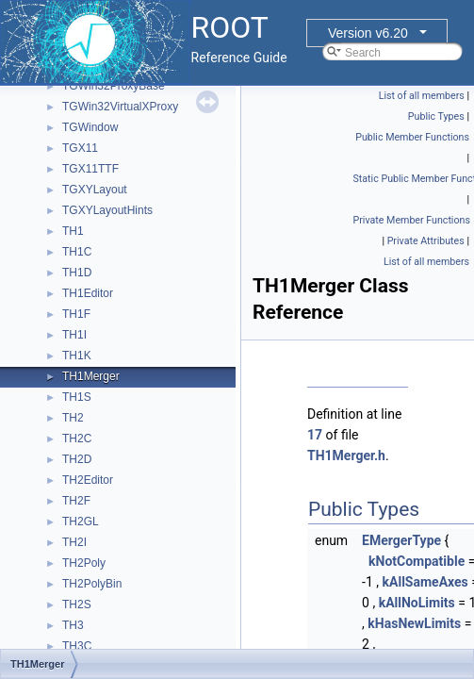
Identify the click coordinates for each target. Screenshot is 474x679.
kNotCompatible (416, 561)
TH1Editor (87, 293)
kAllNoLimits (417, 602)
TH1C (76, 251)
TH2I (74, 542)
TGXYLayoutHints (107, 210)
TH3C (76, 646)
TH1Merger (91, 376)
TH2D (76, 459)
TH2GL (80, 521)
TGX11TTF (90, 168)
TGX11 (80, 148)
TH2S (76, 604)
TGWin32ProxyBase (113, 85)
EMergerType (401, 540)
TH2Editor (87, 480)
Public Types (436, 116)
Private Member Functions (411, 220)
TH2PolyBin (92, 583)
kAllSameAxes (425, 581)
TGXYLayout (94, 189)
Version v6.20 (368, 33)
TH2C (76, 438)
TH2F (76, 500)
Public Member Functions (412, 137)
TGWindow (90, 127)
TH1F (76, 314)
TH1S (76, 397)
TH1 (73, 231)
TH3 (73, 625)
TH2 (73, 417)
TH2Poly (84, 563)
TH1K (76, 355)
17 (314, 434)
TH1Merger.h (346, 455)
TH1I (74, 334)
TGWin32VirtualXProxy (120, 106)
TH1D (76, 272)
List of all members (422, 96)
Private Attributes (426, 241)
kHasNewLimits (414, 623)
